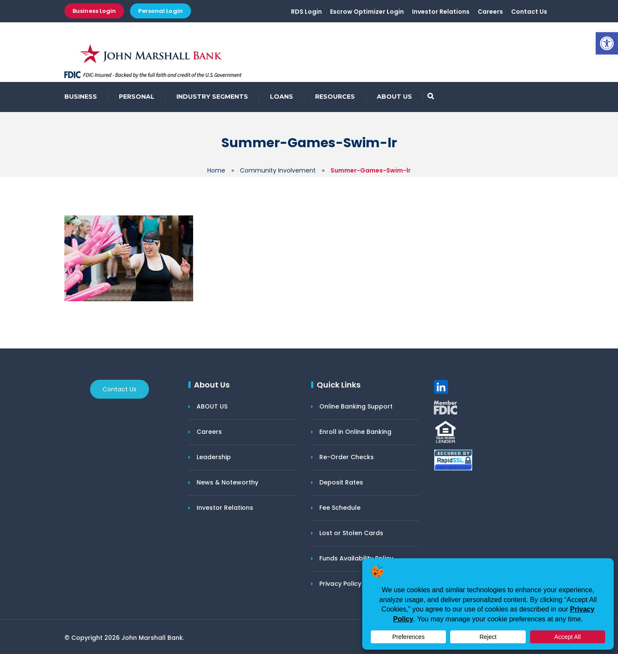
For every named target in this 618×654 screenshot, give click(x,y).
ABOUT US (394, 96)
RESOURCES (335, 96)
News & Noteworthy (227, 482)
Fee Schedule (339, 507)
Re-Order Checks (346, 457)
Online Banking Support (356, 406)
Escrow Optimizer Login (367, 11)
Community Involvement (278, 170)
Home (216, 170)
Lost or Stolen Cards (351, 533)
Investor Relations (441, 11)
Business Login (94, 11)
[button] (607, 43)
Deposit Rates (341, 482)
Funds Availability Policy (356, 558)
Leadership (214, 457)
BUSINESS (80, 96)
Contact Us (529, 11)
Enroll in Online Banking (355, 431)
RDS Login (306, 11)
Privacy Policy (340, 583)
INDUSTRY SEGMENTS (212, 96)
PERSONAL (136, 96)
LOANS (281, 96)
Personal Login (160, 11)
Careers (490, 11)
